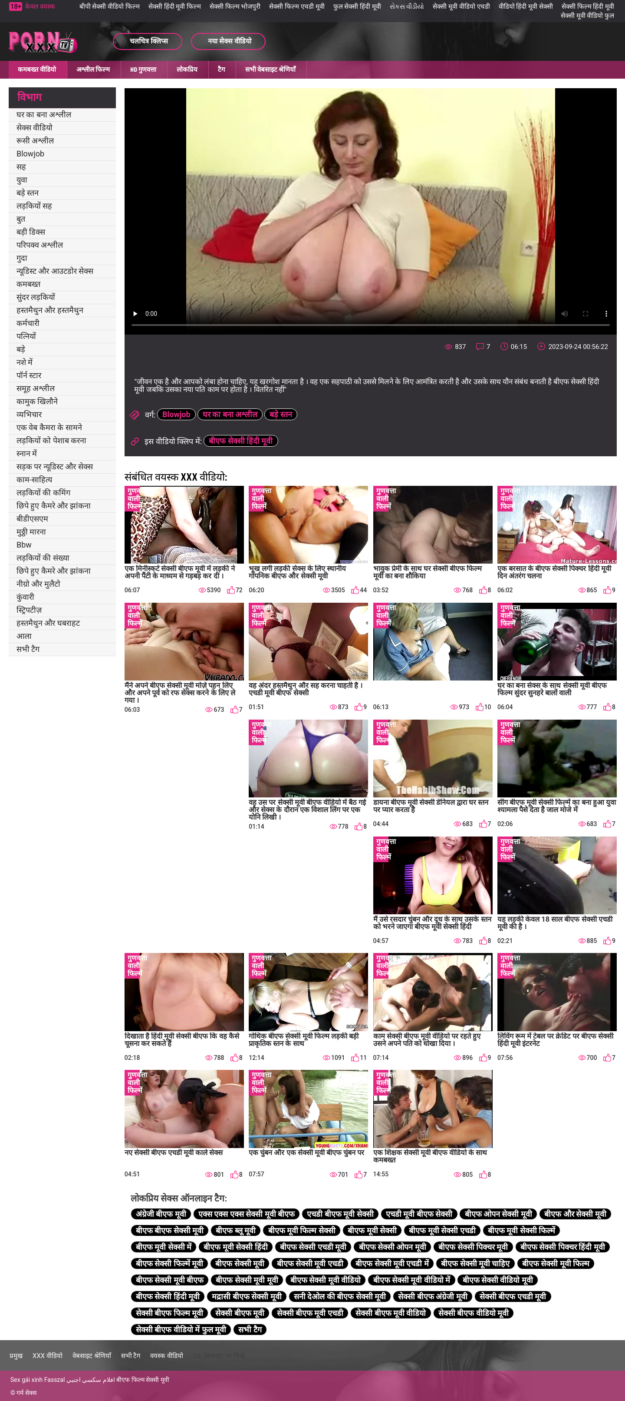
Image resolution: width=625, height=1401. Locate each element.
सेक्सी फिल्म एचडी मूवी (296, 6)
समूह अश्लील (35, 388)
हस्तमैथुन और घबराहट (48, 622)
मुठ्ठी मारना (31, 531)
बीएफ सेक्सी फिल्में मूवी (169, 1263)
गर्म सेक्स (26, 1392)
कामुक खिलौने (37, 401)
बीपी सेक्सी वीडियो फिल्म (109, 6)
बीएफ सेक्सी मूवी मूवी (247, 1280)
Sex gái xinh (26, 1379)
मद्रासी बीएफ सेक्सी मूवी (246, 1296)
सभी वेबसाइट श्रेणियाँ (270, 69)
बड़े (20, 349)
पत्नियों (26, 336)
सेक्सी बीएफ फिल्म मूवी (169, 1313)
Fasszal (54, 1379)
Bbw (24, 544)
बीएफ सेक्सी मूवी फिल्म (555, 1263)
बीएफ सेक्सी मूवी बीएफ (170, 1280)
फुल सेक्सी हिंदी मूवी (357, 6)
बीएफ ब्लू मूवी (236, 1230)
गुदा (21, 257)
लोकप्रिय (187, 69)
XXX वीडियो (47, 1356)
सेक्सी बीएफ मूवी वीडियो (390, 1313)
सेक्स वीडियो (34, 127)
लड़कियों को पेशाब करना (51, 440)
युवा (21, 179)
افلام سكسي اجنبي (90, 1379)
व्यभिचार (29, 414)
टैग (221, 69)
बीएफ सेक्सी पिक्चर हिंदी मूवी (562, 1247)
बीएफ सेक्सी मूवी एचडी (310, 1263)
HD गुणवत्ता (143, 69)
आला (24, 636)
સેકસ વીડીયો (407, 6)
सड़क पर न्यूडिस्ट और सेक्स (54, 466)
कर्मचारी (27, 323)
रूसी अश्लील (35, 140)
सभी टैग (27, 649)
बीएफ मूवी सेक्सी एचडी (442, 1230)
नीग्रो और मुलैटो (38, 583)
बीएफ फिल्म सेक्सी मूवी (142, 1379)
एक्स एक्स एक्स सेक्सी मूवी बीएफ (246, 1213)
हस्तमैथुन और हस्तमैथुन (49, 310)
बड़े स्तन (27, 192)
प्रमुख (16, 1356)
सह (21, 166)
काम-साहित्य (34, 479)
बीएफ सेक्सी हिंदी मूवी (241, 440)
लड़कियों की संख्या (42, 557)
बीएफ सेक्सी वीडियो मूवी (498, 1280)
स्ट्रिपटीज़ (29, 609)
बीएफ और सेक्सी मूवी (575, 1213)
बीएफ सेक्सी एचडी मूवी (313, 1247)
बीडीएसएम (32, 518)
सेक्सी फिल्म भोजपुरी (235, 6)
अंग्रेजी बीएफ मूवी (161, 1213)
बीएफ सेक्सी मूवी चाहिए (475, 1263)
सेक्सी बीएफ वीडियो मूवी (473, 1313)
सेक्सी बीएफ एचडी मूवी (513, 1296)
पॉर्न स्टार (28, 375)
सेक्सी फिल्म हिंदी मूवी (588, 6)
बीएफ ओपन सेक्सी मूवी (498, 1213)
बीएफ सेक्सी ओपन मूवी (392, 1247)
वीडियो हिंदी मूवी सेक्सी (526, 6)
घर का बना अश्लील (43, 114)
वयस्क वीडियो (166, 1356)
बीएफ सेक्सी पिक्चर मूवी (473, 1247)
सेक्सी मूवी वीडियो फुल (587, 16)
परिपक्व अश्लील (39, 244)
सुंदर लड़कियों (35, 297)
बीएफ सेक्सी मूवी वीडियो (325, 1280)
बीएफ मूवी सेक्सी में (163, 1247)
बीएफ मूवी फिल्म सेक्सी (302, 1230)
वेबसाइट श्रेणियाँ (91, 1356)
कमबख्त (28, 284)
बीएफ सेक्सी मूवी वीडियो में (412, 1280)
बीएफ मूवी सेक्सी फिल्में (521, 1230)
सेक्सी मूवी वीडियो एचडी (461, 6)
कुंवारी (25, 596)
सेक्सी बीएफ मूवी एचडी (310, 1313)
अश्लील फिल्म (93, 69)
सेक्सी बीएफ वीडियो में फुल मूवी (181, 1329)
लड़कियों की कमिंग (43, 492)
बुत (20, 218)
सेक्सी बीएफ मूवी (239, 1313)
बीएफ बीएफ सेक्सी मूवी (170, 1230)
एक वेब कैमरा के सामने (49, 427)
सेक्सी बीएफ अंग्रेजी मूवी (432, 1296)
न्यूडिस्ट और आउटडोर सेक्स (54, 271)
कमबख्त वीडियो (37, 69)
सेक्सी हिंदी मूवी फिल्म (174, 6)
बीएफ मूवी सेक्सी (372, 1230)
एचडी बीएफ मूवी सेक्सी (340, 1213)
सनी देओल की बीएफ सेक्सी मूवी (340, 1296)
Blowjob (30, 153)
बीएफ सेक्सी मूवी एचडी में (392, 1263)
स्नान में (26, 453)
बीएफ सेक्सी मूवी (239, 1263)
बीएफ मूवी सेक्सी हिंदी (235, 1247)
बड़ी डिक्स (30, 231)
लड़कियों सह (34, 205)
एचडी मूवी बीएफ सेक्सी (419, 1213)
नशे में (24, 362)
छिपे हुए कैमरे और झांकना (53, 505)
